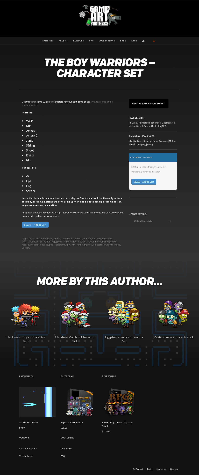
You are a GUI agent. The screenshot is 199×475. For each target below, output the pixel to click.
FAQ (63, 456)
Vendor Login (26, 456)
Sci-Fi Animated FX (28, 422)
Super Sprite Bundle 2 (72, 422)
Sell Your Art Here (28, 448)
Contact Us (66, 448)
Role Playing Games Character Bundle (117, 424)
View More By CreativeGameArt (148, 104)
